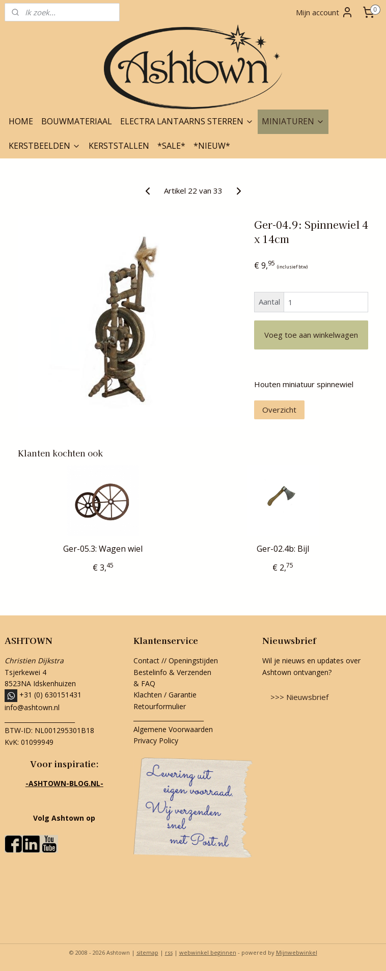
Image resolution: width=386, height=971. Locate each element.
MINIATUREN (293, 121)
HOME (21, 121)
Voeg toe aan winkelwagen (311, 335)
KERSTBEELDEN (44, 145)
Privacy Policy (155, 740)
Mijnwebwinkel (296, 952)
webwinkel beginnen (207, 952)
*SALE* (171, 145)
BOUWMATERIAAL (76, 121)
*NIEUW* (212, 145)
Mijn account (324, 12)
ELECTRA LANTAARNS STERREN (187, 121)
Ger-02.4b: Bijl (283, 549)
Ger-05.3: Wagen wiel (103, 549)
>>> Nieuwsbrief (299, 697)
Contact (146, 660)
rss (169, 952)
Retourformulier (160, 706)
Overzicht (279, 409)
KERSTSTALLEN (119, 145)
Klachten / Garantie (165, 694)
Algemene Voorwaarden (173, 729)
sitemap (147, 952)
